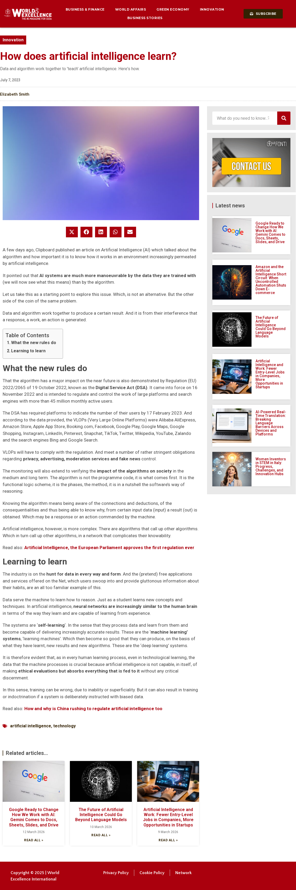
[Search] (283, 118)
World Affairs (130, 9)
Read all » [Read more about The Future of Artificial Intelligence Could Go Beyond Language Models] (100, 835)
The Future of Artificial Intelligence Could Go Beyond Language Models (101, 814)
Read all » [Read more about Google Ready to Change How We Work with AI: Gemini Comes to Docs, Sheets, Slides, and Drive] (33, 840)
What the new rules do (33, 342)
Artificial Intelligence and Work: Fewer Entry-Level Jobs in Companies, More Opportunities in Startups (168, 817)
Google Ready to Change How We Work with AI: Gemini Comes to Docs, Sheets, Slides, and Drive (34, 817)
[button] (72, 232)
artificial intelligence (30, 725)
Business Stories (145, 18)
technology (64, 725)
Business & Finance (85, 9)
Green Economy (172, 9)
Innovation (212, 9)
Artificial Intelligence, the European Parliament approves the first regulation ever (109, 547)
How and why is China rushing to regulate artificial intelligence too (93, 708)
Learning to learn (28, 350)
